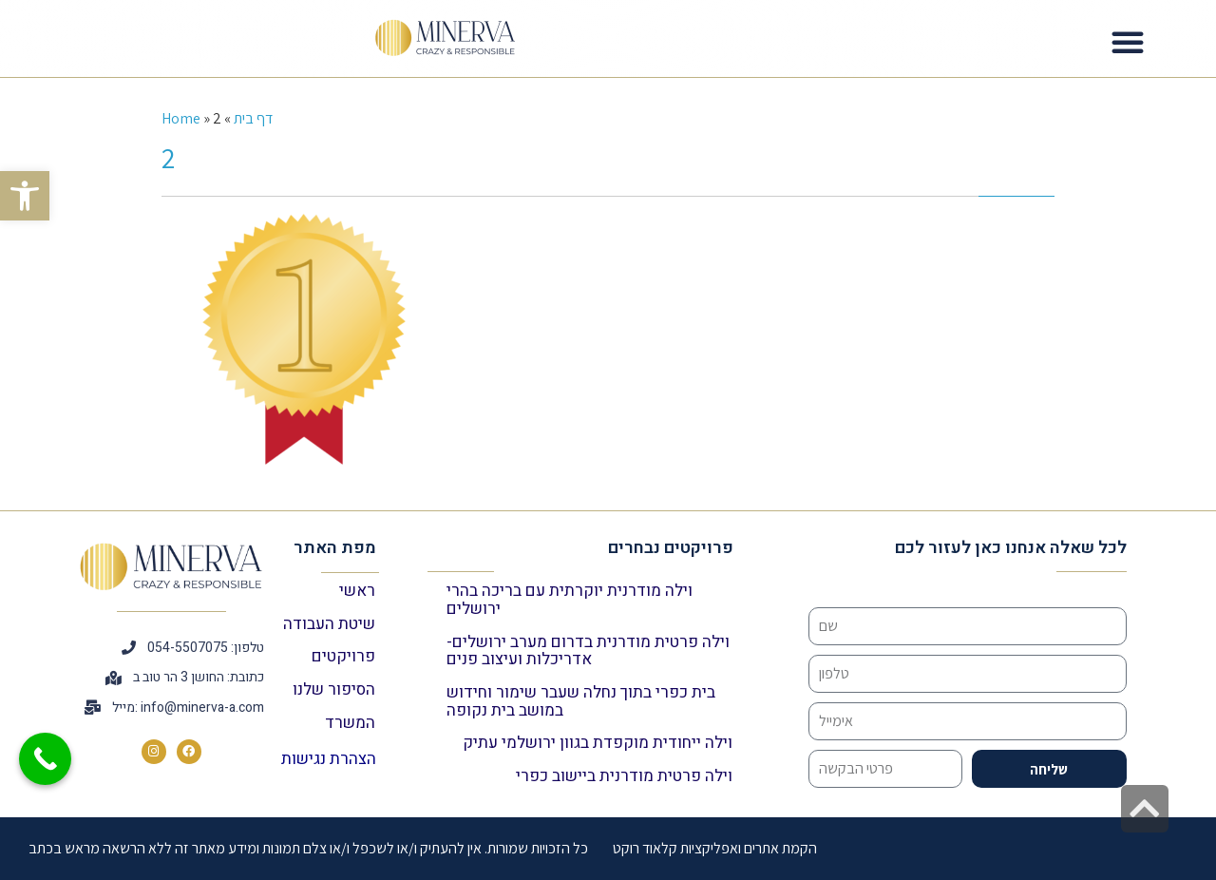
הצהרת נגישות (328, 759)
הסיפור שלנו (334, 689)
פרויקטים (343, 656)
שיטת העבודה (329, 624)
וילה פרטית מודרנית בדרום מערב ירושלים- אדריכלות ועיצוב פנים (588, 651)
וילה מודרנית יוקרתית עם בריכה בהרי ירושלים (569, 600)
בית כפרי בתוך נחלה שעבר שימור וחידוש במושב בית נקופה (580, 701)
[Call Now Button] (45, 759)
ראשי (357, 591)
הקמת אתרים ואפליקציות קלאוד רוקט (715, 848)
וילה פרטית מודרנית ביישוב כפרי (624, 776)
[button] (24, 195)
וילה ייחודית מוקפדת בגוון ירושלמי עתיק (597, 743)
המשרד (350, 723)
